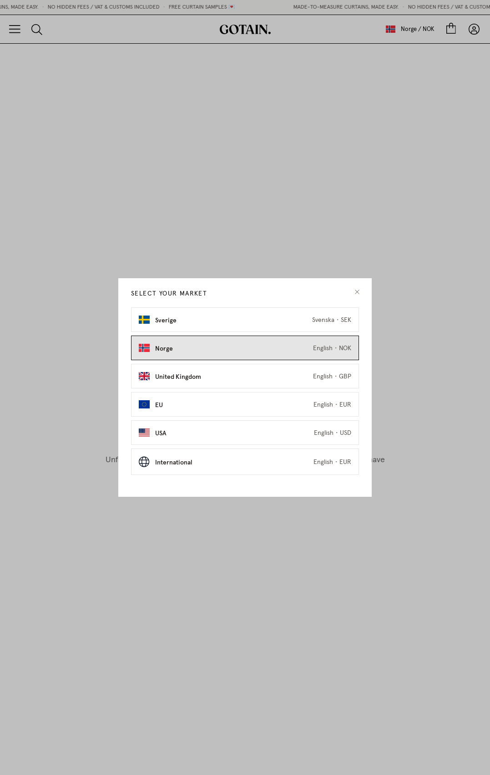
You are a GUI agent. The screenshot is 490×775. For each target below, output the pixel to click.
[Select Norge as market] (245, 348)
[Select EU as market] (245, 404)
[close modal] (357, 292)
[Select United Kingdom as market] (245, 376)
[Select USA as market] (245, 432)
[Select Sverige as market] (245, 319)
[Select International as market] (245, 462)
